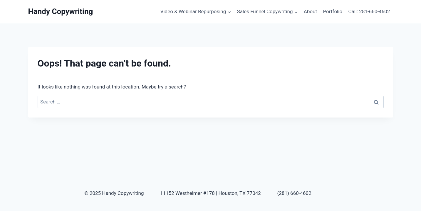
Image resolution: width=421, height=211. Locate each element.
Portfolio (332, 11)
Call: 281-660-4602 (369, 11)
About (310, 11)
